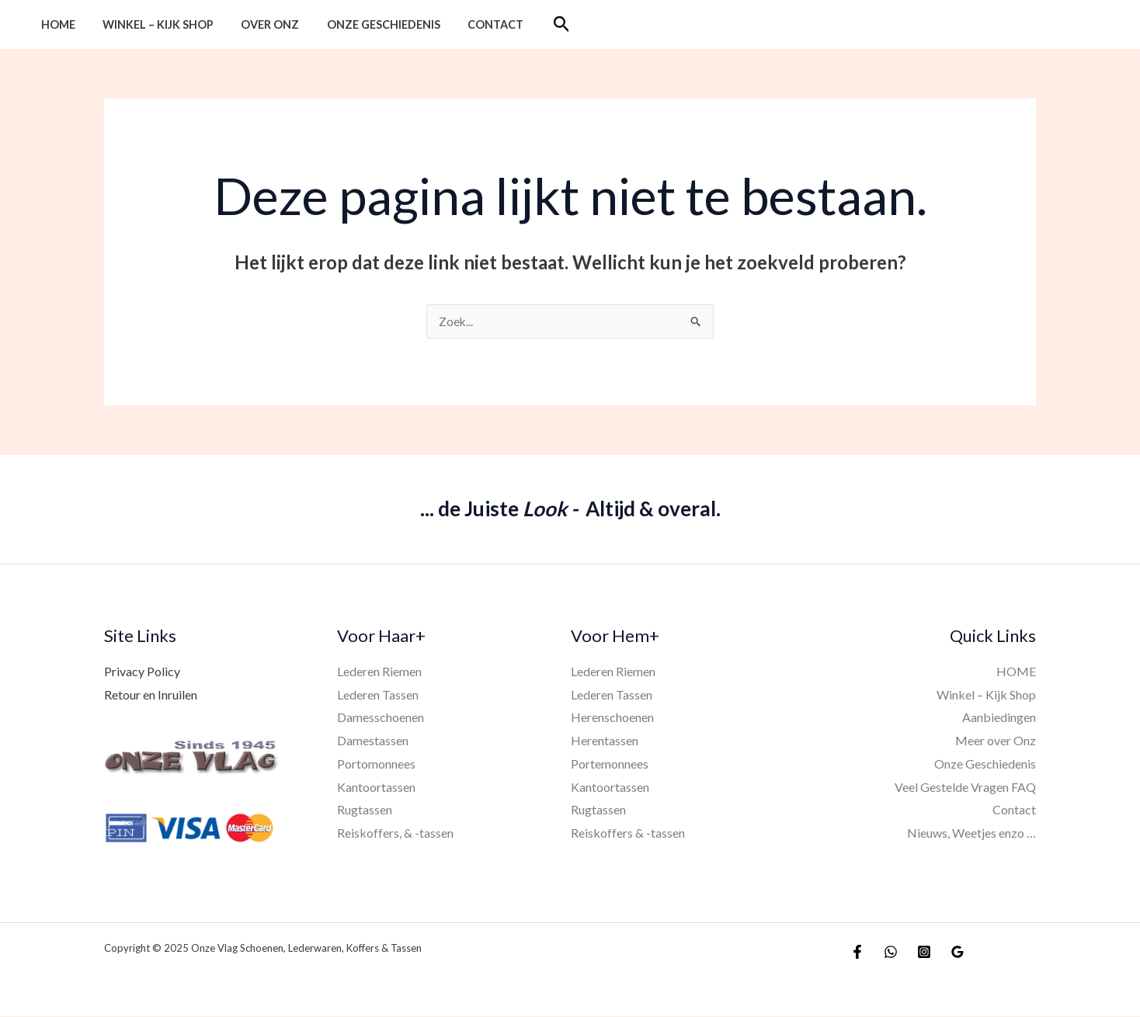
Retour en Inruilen (150, 695)
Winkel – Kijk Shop (150, 24)
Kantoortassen (376, 787)
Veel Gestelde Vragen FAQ (965, 787)
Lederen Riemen (379, 672)
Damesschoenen (380, 717)
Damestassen (372, 741)
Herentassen (604, 741)
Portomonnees (376, 764)
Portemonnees (609, 764)
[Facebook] (857, 953)
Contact (473, 24)
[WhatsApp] (891, 953)
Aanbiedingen (999, 717)
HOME (55, 24)
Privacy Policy (142, 672)
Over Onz (257, 24)
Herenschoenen (612, 717)
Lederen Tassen (378, 695)
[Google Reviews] (957, 953)
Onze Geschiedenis (365, 24)
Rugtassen (364, 810)
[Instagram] (924, 953)
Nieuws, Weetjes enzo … (971, 833)
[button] (536, 24)
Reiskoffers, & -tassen (395, 833)
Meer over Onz (995, 741)
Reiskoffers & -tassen (628, 833)
